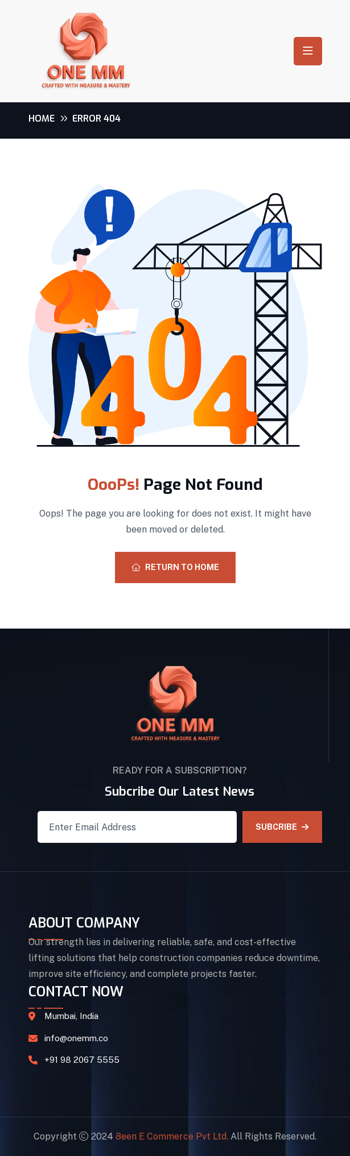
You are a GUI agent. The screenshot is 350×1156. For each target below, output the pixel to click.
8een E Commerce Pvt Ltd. (172, 1136)
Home (41, 118)
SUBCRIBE (282, 826)
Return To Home (175, 567)
